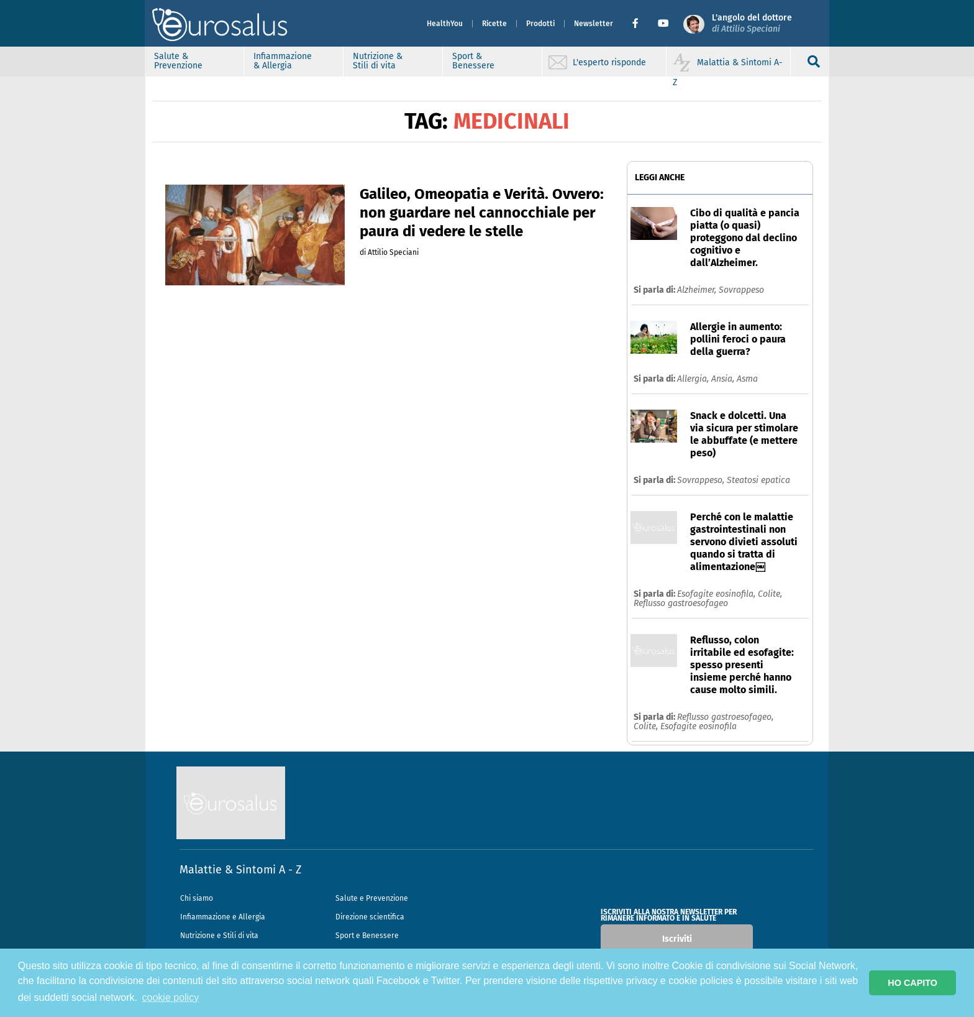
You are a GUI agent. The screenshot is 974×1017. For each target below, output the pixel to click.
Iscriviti (677, 939)
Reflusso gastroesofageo (681, 603)
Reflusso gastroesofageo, (725, 717)
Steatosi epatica (758, 480)
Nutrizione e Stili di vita (219, 935)
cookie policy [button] (170, 997)
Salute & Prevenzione (179, 61)
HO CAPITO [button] (912, 983)
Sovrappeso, (702, 480)
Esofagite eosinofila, (717, 594)
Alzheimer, (698, 290)
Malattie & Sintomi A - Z (240, 870)
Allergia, (694, 379)
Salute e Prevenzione (371, 898)
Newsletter (592, 23)
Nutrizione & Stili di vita (378, 61)
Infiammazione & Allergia (283, 61)
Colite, (770, 594)
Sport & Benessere (474, 61)
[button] (639, 23)
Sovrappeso (741, 290)
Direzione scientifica (369, 917)
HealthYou (444, 23)
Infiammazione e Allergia (222, 917)
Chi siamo (196, 898)
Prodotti (540, 23)
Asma (747, 379)
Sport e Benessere (367, 935)
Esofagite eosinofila (698, 726)
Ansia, (724, 379)
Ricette (493, 23)
